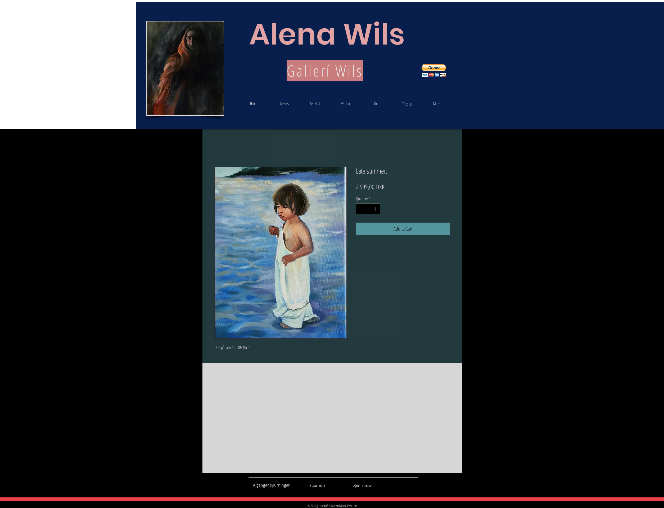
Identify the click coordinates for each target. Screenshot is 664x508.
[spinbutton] (368, 209)
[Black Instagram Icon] (414, 485)
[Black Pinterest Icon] (404, 485)
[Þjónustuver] (363, 486)
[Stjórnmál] (318, 485)
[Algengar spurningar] (271, 485)
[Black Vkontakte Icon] (386, 485)
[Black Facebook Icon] (395, 485)
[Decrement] (360, 209)
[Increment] (376, 209)
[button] (434, 70)
